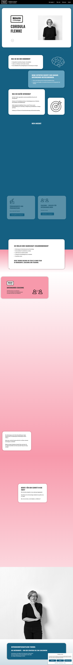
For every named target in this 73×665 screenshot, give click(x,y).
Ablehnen (60, 660)
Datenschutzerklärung (61, 662)
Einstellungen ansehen (68, 660)
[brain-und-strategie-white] (4, 2)
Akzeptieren (52, 660)
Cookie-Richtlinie (56, 662)
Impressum (65, 662)
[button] (54, 2)
